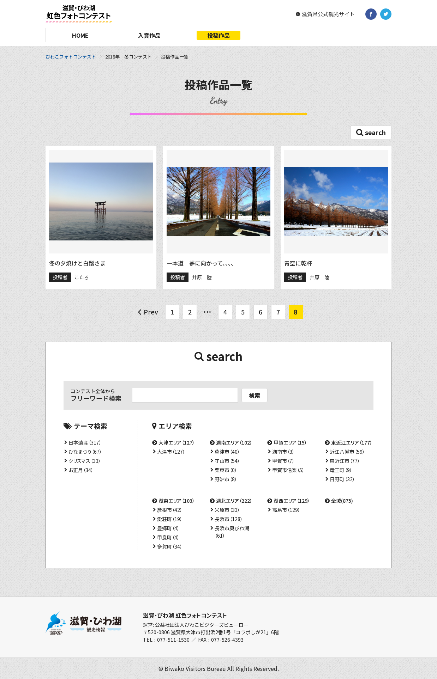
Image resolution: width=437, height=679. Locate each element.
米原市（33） (227, 509)
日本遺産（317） (85, 442)
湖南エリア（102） (234, 442)
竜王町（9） (341, 469)
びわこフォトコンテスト (71, 56)
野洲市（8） (226, 479)
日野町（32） (342, 479)
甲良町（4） (168, 537)
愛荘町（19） (169, 518)
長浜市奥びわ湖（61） (232, 532)
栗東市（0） (226, 469)
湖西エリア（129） (292, 500)
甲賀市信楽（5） (288, 469)
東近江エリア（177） (351, 442)
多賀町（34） (169, 546)
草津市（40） (227, 451)
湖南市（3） (283, 451)
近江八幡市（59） (347, 451)
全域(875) (342, 500)
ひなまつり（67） (85, 451)
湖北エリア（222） (234, 500)
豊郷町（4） (168, 528)
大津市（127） (171, 451)
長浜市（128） (229, 518)
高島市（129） (286, 509)
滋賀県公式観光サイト (328, 14)
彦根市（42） (169, 509)
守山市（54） (227, 460)
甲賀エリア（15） (290, 442)
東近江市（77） (345, 460)
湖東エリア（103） (176, 500)
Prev (151, 311)
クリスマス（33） (84, 460)
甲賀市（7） (283, 460)
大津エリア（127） (176, 442)
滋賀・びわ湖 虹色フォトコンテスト (185, 615)
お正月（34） (81, 469)
